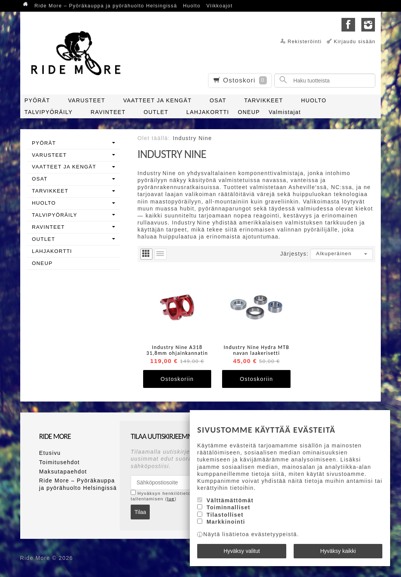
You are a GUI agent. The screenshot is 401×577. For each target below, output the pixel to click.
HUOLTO (313, 100)
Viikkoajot (219, 6)
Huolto (192, 6)
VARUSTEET (86, 100)
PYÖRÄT (37, 100)
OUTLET (156, 112)
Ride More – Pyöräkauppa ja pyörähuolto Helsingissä (106, 6)
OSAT (218, 100)
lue (171, 498)
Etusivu (50, 453)
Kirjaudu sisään (354, 41)
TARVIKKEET (263, 100)
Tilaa (140, 512)
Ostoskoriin (177, 379)
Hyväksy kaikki (338, 551)
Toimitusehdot (59, 462)
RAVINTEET (108, 112)
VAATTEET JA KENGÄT (157, 100)
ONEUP (249, 112)
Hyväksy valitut (242, 551)
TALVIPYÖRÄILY (49, 112)
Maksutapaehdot (63, 471)
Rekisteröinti (304, 41)
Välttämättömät (230, 500)
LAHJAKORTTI (207, 112)
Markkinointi (226, 522)
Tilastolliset (225, 515)
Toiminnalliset (228, 508)
